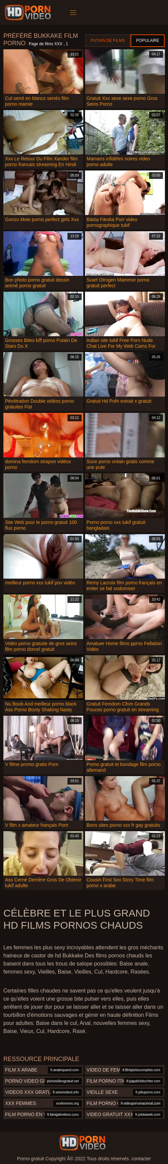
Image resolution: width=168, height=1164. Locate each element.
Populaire (147, 40)
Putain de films (108, 40)
